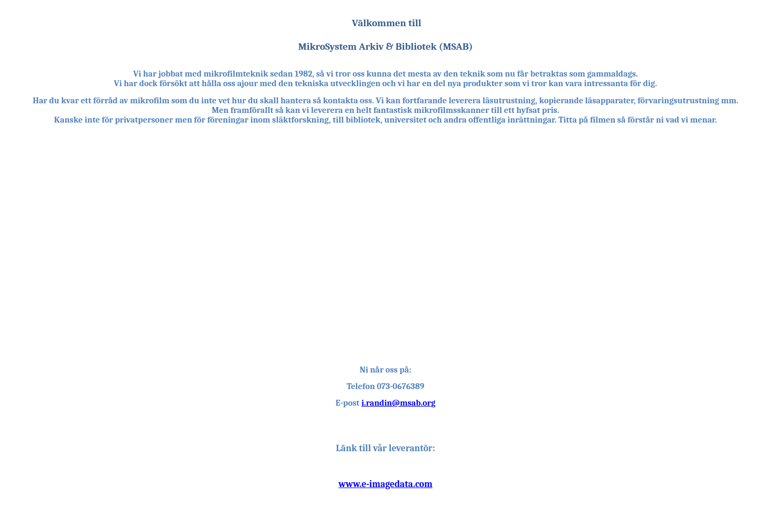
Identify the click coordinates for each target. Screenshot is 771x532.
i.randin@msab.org (398, 403)
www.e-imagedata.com (385, 483)
